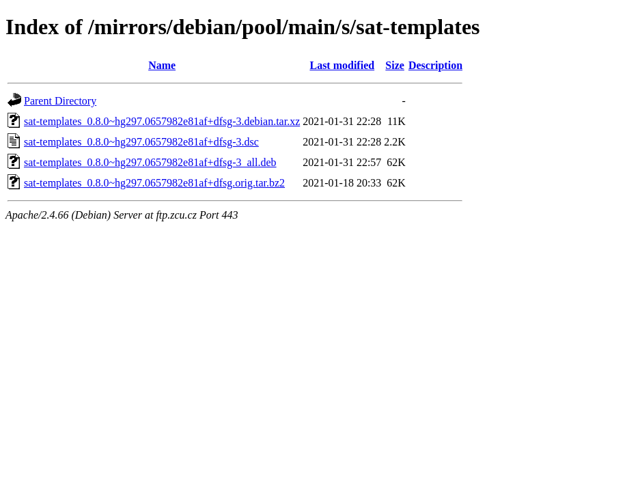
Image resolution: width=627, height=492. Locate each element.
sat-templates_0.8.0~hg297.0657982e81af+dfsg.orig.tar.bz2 (154, 183)
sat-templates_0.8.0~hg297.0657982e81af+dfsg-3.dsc (141, 142)
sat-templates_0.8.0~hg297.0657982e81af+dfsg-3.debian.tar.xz (162, 121)
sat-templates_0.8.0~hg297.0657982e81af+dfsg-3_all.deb (150, 162)
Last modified (341, 65)
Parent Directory (60, 101)
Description (435, 65)
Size (394, 65)
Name (162, 65)
